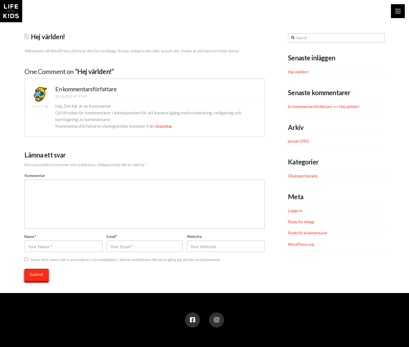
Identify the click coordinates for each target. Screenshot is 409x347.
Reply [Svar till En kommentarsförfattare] (40, 106)
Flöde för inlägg (301, 221)
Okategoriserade (303, 175)
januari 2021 (298, 141)
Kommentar (34, 175)
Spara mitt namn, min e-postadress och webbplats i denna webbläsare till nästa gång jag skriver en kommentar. (126, 259)
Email (112, 236)
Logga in (295, 210)
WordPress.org (301, 244)
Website (194, 236)
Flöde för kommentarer (307, 232)
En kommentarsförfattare (86, 88)
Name (30, 236)
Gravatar (163, 126)
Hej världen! (298, 71)
